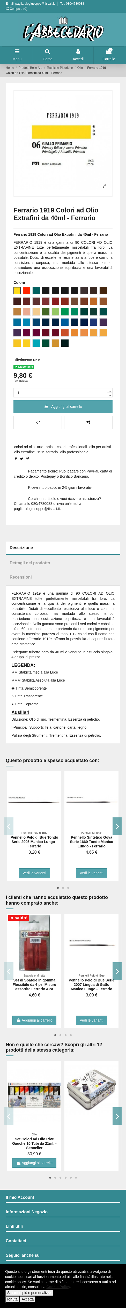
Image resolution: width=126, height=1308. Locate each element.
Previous (8, 826)
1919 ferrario (47, 452)
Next (117, 826)
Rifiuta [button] (12, 1299)
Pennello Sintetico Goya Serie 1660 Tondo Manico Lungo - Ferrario (91, 841)
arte (40, 447)
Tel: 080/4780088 (72, 3)
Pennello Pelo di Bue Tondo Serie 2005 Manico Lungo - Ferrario (34, 841)
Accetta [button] (28, 1299)
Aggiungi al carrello (63, 406)
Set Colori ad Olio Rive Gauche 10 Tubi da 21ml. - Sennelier (34, 1143)
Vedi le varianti (34, 873)
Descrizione (21, 547)
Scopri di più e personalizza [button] (29, 1293)
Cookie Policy (58, 1287)
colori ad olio (24, 447)
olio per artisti (100, 447)
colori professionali (72, 447)
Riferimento (22, 360)
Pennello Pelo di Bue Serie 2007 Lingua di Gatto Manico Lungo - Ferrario (92, 984)
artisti (50, 447)
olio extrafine (24, 452)
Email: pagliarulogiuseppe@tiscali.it (30, 3)
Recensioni (21, 577)
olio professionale (74, 452)
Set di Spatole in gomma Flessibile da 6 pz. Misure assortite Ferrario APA (34, 984)
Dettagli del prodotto (30, 563)
